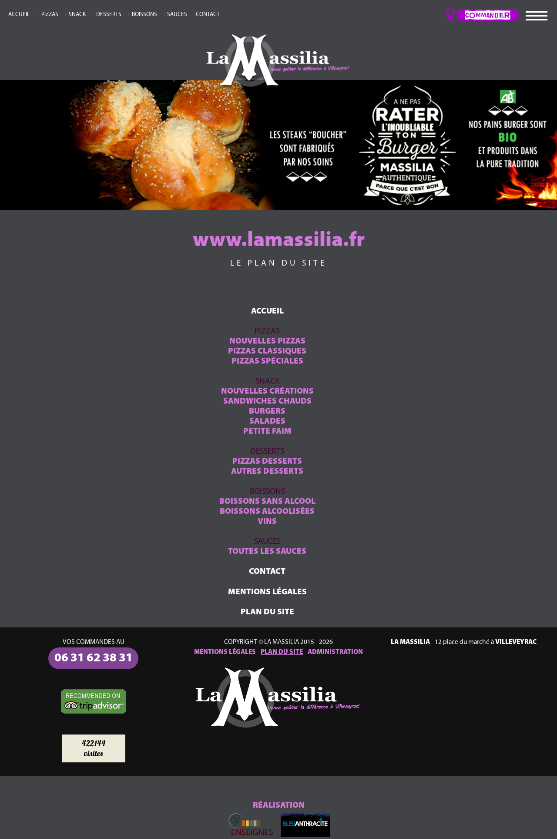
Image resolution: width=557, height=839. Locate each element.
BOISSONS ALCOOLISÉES (267, 512)
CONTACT (208, 14)
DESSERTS (108, 14)
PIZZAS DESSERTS (267, 462)
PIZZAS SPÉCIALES (267, 361)
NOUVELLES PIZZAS (267, 341)
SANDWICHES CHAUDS (267, 402)
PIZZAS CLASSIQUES (267, 351)
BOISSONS (144, 14)
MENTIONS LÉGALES (267, 592)
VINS (267, 522)
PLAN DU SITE (267, 612)
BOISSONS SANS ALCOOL (267, 502)
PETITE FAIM (267, 432)
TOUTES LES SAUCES (267, 552)
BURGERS (267, 412)
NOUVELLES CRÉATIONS (267, 391)
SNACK (77, 14)
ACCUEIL (19, 14)
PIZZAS (49, 14)
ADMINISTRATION (335, 652)
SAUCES (177, 14)
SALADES (267, 422)
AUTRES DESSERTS (267, 472)
